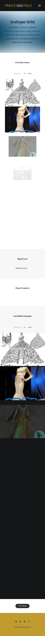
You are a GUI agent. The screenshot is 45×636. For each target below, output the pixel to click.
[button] (39, 5)
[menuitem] (17, 73)
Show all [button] (17, 73)
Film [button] (29, 73)
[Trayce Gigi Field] (18, 5)
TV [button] (25, 73)
